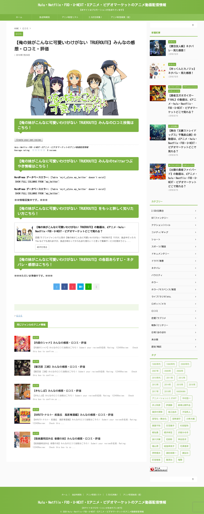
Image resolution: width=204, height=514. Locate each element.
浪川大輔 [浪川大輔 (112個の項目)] (156, 439)
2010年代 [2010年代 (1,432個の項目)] (156, 378)
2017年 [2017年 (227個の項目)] (155, 391)
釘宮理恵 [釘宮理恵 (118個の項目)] (156, 460)
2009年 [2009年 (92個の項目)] (180, 371)
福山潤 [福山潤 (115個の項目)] (155, 446)
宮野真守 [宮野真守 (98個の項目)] (176, 419)
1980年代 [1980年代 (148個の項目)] (156, 364)
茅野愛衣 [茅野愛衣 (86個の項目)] (156, 453)
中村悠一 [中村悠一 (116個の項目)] (186, 398)
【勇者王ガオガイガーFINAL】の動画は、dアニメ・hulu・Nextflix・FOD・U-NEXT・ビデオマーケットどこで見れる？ (183, 103)
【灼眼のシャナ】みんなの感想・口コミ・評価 (59, 343)
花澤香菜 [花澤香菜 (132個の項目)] (184, 446)
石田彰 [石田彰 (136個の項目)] (169, 439)
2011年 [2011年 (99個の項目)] (169, 378)
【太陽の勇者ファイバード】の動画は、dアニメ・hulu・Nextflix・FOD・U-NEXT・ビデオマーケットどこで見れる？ (182, 178)
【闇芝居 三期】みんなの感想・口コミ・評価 (59, 367)
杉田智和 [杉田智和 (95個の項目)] (184, 426)
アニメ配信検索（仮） (121, 17)
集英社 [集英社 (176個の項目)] (169, 460)
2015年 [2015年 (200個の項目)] (180, 385)
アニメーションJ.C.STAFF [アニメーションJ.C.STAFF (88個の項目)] (164, 398)
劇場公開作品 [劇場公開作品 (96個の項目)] (184, 405)
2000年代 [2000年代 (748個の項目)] (185, 364)
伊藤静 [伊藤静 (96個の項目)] (169, 405)
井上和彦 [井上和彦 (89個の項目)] (156, 405)
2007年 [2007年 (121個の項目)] (155, 371)
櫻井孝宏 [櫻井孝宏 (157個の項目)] (168, 432)
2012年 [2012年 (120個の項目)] (182, 378)
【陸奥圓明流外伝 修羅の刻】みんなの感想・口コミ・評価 (66, 438)
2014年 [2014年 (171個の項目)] (167, 385)
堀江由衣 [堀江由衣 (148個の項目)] (172, 412)
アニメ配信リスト (70, 17)
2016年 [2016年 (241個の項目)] (192, 385)
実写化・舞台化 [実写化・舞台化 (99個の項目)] (159, 419)
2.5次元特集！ (95, 17)
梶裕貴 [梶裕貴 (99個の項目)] (155, 432)
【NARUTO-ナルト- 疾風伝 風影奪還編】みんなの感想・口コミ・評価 (73, 415)
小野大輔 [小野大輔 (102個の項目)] (190, 419)
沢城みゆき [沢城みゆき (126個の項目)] (183, 432)
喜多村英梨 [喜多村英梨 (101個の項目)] (157, 412)
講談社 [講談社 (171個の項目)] (185, 453)
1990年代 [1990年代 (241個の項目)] (170, 364)
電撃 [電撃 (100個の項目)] (180, 460)
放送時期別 (44, 17)
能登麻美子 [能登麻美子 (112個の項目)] (169, 446)
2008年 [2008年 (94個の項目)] (167, 371)
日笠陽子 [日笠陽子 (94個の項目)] (170, 426)
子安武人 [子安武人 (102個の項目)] (186, 412)
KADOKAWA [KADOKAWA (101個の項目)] (181, 391)
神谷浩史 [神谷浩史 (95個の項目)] (182, 439)
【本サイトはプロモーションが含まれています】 (102, 508)
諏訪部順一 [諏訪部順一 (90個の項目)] (171, 453)
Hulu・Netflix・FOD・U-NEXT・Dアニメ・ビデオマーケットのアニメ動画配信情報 (102, 5)
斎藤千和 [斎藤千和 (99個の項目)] (156, 426)
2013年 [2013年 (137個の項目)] (155, 385)
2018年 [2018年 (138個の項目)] (167, 391)
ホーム (19, 17)
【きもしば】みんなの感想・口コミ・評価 (57, 391)
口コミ (19, 316)
